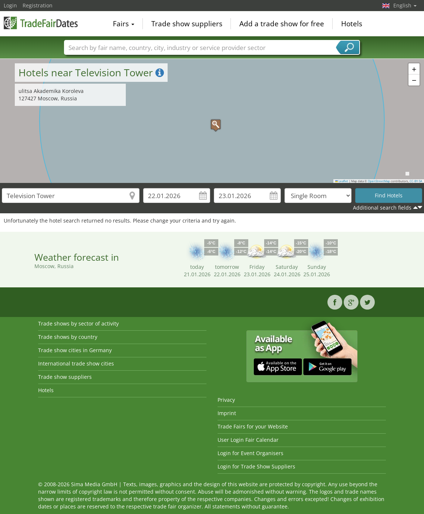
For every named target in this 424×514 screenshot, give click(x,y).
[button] (212, 121)
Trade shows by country (67, 336)
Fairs (123, 24)
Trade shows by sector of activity (78, 323)
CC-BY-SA (416, 181)
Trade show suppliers (186, 24)
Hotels (351, 24)
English (405, 5)
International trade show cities (76, 363)
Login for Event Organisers (250, 453)
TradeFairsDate (41, 23)
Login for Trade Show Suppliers (256, 466)
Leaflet (342, 181)
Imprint (227, 413)
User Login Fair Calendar (248, 439)
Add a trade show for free (281, 24)
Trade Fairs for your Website (253, 426)
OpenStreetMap (379, 181)
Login (10, 5)
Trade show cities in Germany (75, 350)
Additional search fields (382, 207)
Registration (38, 5)
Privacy (226, 399)
